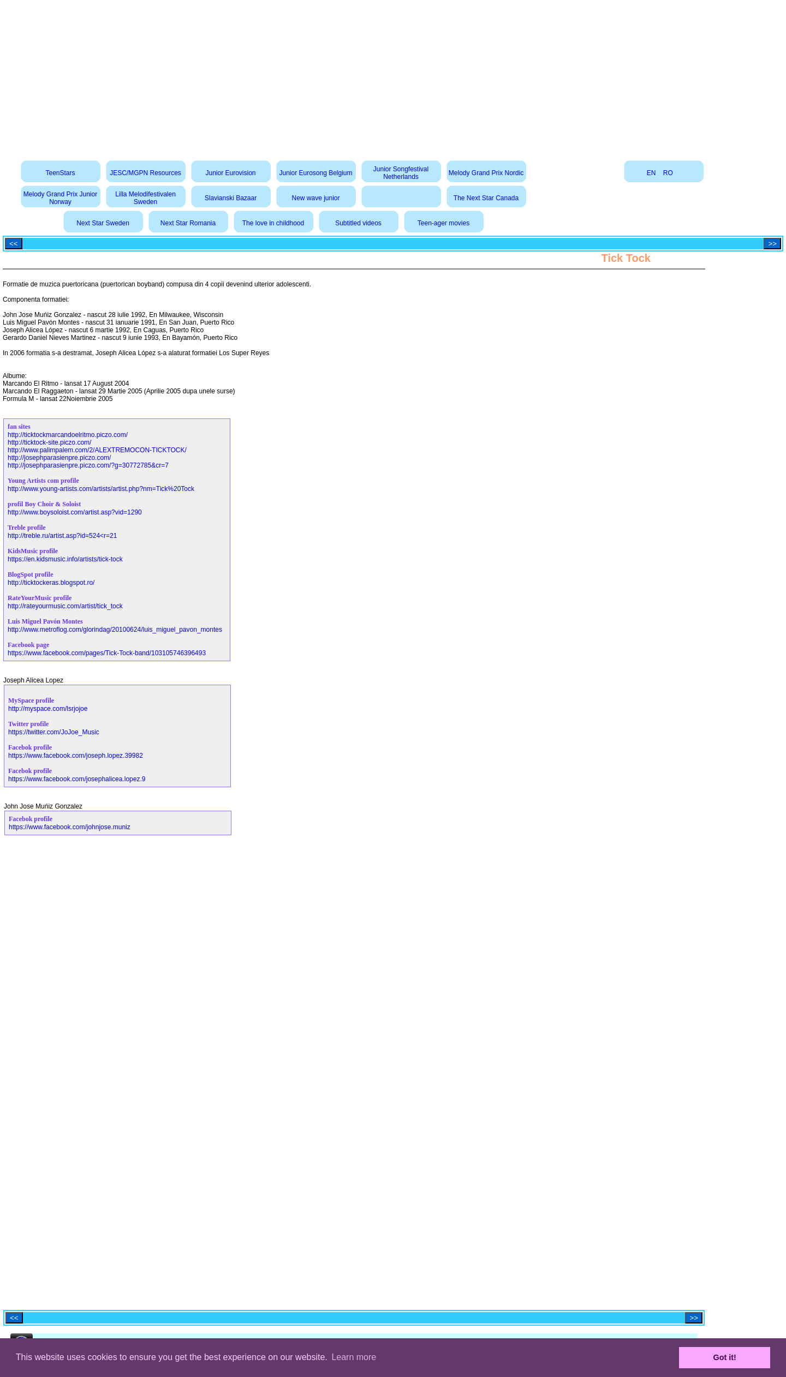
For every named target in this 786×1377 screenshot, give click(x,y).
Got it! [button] (724, 1357)
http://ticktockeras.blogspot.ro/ (51, 582)
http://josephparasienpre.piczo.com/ (59, 458)
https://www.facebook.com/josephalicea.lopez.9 (76, 779)
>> (772, 244)
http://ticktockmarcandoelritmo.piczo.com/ (68, 435)
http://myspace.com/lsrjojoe (47, 709)
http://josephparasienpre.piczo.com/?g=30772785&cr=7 (88, 465)
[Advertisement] (393, 76)
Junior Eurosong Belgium (315, 173)
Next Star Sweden (102, 223)
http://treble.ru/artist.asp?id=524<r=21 (62, 536)
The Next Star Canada (486, 198)
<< (13, 244)
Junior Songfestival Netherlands (400, 173)
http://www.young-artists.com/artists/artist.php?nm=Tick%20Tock (101, 489)
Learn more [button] (353, 1357)
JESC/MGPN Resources (145, 173)
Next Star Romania (188, 223)
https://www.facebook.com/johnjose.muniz (69, 827)
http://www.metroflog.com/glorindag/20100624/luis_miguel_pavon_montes (115, 629)
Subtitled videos (358, 223)
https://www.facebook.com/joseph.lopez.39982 (75, 755)
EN (651, 173)
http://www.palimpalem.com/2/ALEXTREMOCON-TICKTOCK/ (97, 450)
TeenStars (60, 173)
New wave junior (315, 198)
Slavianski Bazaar (231, 198)
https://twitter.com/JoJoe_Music (53, 732)
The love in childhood (273, 223)
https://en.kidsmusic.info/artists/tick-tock (65, 559)
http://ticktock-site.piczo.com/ (49, 442)
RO (668, 173)
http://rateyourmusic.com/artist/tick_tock (65, 606)
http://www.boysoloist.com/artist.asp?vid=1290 (75, 512)
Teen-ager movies (443, 223)
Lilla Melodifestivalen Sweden (145, 198)
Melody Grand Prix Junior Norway (60, 198)
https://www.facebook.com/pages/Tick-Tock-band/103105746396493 (107, 653)
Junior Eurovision (230, 173)
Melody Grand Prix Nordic (486, 173)
